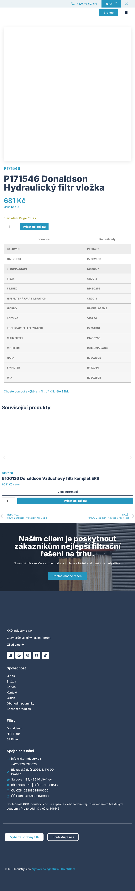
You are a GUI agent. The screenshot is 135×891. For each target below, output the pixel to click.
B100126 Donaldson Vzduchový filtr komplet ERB (50, 478)
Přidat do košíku (34, 227)
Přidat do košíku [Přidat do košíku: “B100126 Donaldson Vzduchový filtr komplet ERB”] (75, 501)
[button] (126, 12)
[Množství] (10, 226)
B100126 (7, 473)
